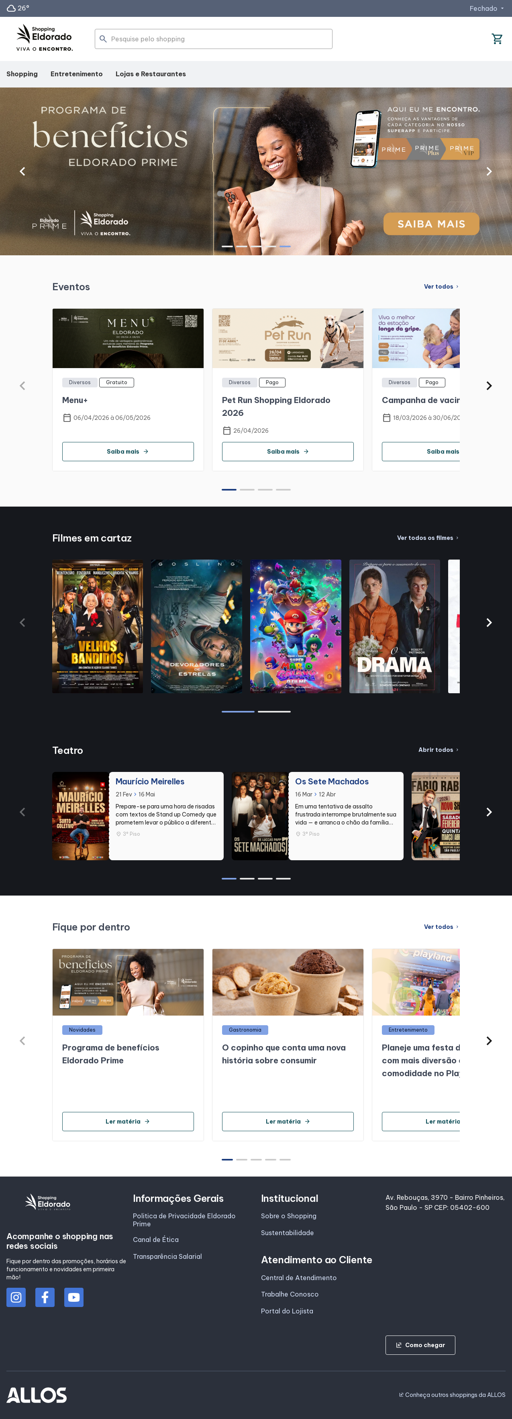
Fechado (488, 8)
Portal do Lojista (287, 1311)
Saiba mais (128, 452)
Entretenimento (77, 74)
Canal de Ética (156, 1240)
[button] (22, 171)
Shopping (22, 74)
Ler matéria (128, 1122)
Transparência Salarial (167, 1256)
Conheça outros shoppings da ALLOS (452, 1395)
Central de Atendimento (299, 1278)
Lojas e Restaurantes (151, 74)
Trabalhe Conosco (290, 1294)
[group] (256, 171)
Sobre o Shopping (288, 1216)
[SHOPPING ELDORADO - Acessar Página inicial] (44, 39)
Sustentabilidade (287, 1233)
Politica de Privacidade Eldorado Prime (184, 1220)
